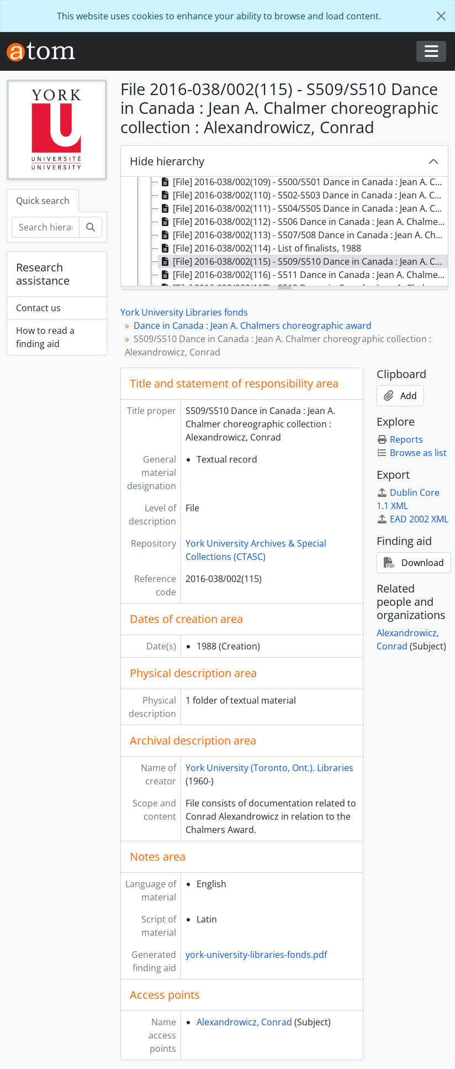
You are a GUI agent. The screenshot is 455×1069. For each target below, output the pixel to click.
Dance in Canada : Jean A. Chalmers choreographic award (253, 325)
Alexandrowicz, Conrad (244, 1022)
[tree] (284, 232)
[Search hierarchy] (46, 227)
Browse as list (412, 453)
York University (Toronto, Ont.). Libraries (269, 768)
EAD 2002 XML (412, 519)
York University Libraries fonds (184, 312)
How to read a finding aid (45, 337)
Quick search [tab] (43, 201)
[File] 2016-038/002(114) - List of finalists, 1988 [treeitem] (259, 248)
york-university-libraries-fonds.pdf (256, 955)
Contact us (38, 308)
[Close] (441, 16)
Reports (400, 439)
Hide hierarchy (167, 161)
